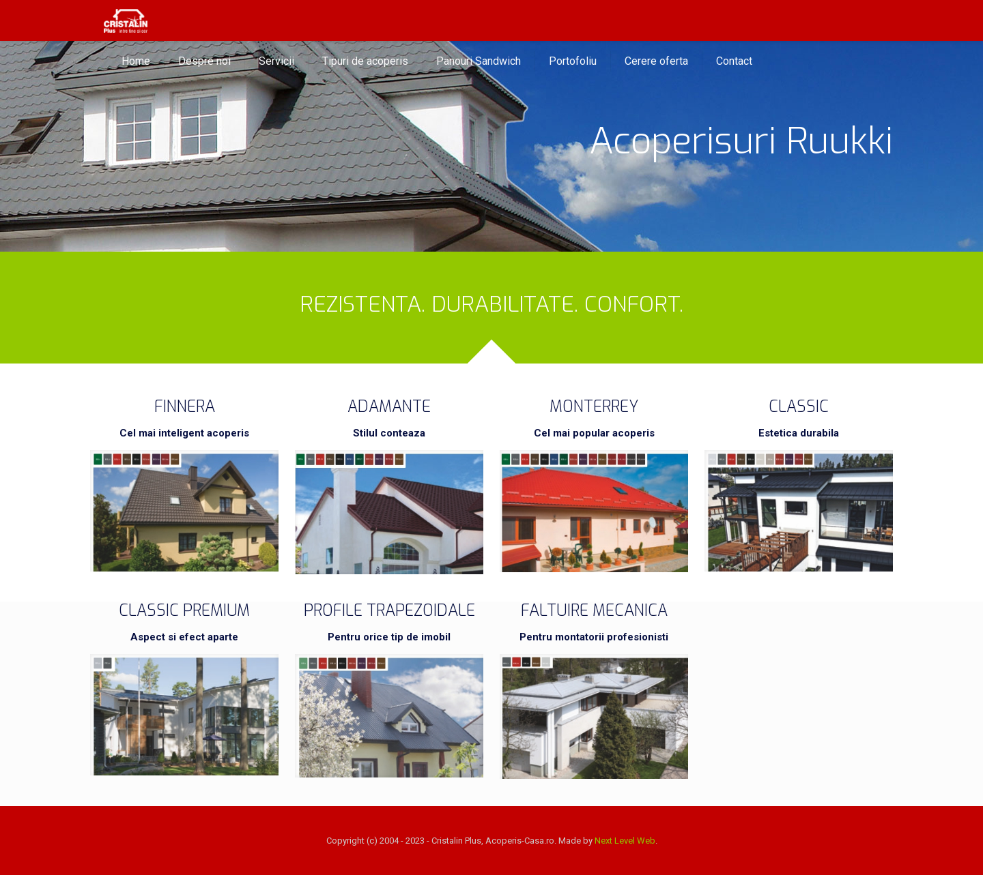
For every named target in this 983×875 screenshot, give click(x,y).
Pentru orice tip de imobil (389, 637)
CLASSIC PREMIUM (184, 610)
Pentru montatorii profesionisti (593, 637)
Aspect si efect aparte (184, 637)
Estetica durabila (798, 433)
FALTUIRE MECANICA (594, 610)
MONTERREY (594, 406)
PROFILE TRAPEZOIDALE (389, 610)
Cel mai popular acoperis (594, 433)
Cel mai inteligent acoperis (184, 433)
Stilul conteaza (389, 433)
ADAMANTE (389, 406)
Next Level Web (625, 840)
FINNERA (184, 406)
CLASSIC (799, 406)
